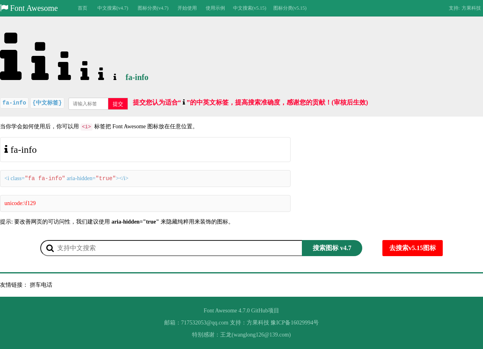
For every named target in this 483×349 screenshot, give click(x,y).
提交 (118, 104)
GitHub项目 (265, 311)
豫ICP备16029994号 (294, 323)
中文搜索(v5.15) (249, 8)
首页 (82, 8)
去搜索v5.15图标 (412, 247)
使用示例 (215, 8)
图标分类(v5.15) (290, 8)
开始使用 (187, 8)
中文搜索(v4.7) (112, 8)
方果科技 (471, 8)
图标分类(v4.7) (153, 8)
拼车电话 (41, 285)
